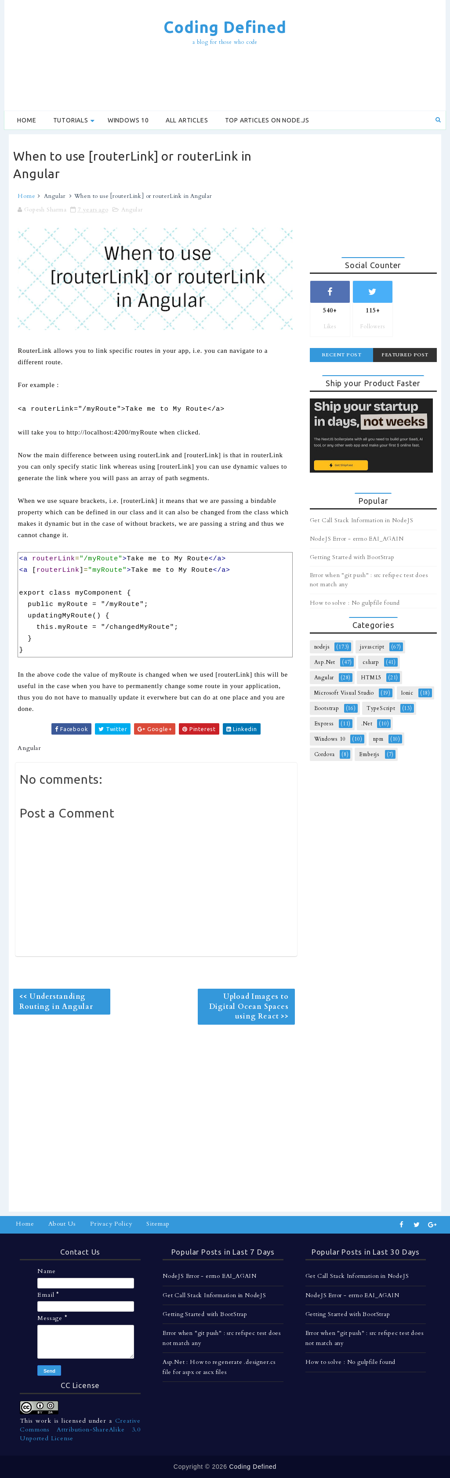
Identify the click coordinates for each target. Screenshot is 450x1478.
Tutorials (70, 120)
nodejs (322, 646)
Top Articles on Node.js (267, 120)
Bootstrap (326, 708)
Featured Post (404, 355)
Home (26, 120)
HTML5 (371, 677)
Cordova (324, 754)
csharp (371, 662)
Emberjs (369, 754)
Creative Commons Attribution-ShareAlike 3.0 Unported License (80, 1429)
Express (324, 723)
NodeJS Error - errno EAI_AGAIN (357, 539)
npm (378, 739)
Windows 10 (128, 120)
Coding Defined (224, 27)
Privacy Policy (111, 1224)
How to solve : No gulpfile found (355, 603)
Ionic (407, 692)
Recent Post (342, 355)
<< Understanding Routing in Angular (56, 1001)
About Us (62, 1224)
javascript (372, 646)
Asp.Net (325, 662)
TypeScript (381, 708)
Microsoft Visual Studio (344, 692)
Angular (54, 196)
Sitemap (158, 1224)
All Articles (187, 120)
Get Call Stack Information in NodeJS (362, 520)
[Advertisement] (225, 79)
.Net (366, 723)
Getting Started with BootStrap (352, 557)
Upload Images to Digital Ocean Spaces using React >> (249, 1006)
